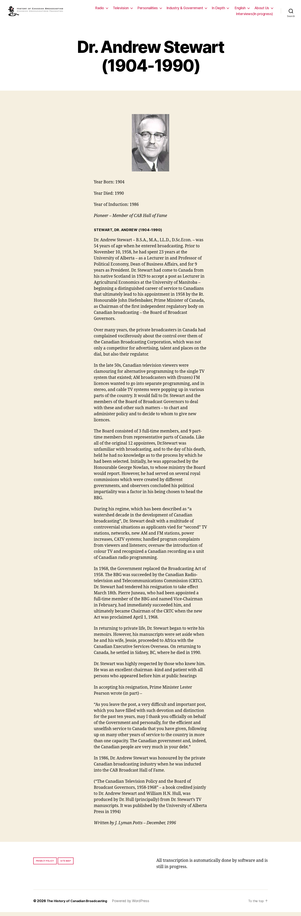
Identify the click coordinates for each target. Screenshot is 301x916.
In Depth (218, 10)
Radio (99, 10)
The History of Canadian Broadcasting (79, 905)
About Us (261, 10)
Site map (65, 865)
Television (121, 10)
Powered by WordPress (135, 905)
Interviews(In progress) (254, 16)
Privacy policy (45, 865)
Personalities (147, 10)
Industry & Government (185, 10)
